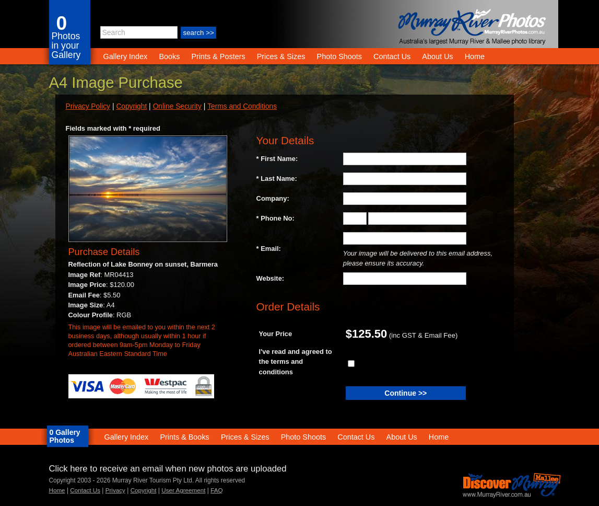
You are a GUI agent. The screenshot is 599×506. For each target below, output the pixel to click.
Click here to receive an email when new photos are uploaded (168, 469)
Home (475, 56)
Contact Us (391, 56)
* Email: (268, 248)
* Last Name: (276, 178)
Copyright (131, 106)
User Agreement (183, 490)
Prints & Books (184, 437)
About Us (437, 56)
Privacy (115, 490)
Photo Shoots (339, 56)
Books (169, 56)
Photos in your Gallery (66, 45)
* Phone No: (275, 218)
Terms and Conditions (242, 106)
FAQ (216, 490)
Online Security (177, 106)
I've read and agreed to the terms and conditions (295, 362)
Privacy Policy (88, 106)
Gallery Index (125, 56)
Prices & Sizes (281, 56)
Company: (272, 198)
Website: (270, 278)
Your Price (275, 334)
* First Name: (277, 159)
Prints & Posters (219, 56)
